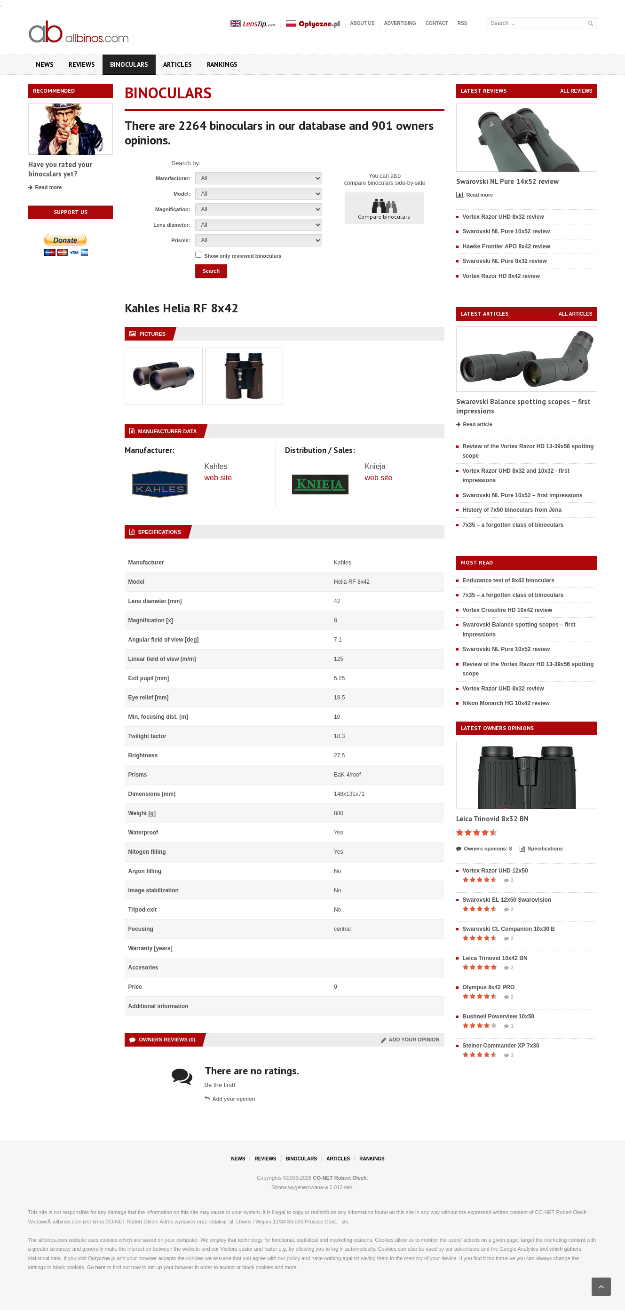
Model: (182, 194)
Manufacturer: (173, 178)
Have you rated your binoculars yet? (60, 169)
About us (362, 23)
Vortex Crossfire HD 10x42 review (508, 610)
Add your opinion (410, 1039)
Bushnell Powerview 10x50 (499, 1016)
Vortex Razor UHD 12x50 (495, 870)
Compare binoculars (384, 209)
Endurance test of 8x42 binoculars (508, 580)
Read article (474, 424)
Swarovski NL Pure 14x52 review (507, 181)
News (45, 64)
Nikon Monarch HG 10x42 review (506, 703)
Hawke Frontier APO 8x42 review (506, 246)
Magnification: (172, 209)
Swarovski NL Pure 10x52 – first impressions (523, 495)
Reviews (82, 64)
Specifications (541, 849)
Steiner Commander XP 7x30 (501, 1045)
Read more (45, 187)
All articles (576, 314)
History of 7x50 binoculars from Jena (512, 510)
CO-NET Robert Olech (340, 1178)
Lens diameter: (171, 225)
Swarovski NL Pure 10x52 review (506, 231)
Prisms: (180, 240)
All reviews (576, 91)
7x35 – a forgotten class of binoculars (513, 525)
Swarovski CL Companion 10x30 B (509, 929)
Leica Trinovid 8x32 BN (492, 818)
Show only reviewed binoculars (243, 256)
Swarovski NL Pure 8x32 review (505, 261)
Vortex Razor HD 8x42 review (501, 276)
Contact (437, 23)
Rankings (222, 64)
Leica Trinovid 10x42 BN (495, 958)
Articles (177, 64)
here (100, 1267)
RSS (462, 23)
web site (218, 478)
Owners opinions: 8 (484, 849)
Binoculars (129, 64)
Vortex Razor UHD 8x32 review (503, 217)
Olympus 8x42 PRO (489, 987)
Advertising (400, 23)
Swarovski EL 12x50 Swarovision (507, 900)
